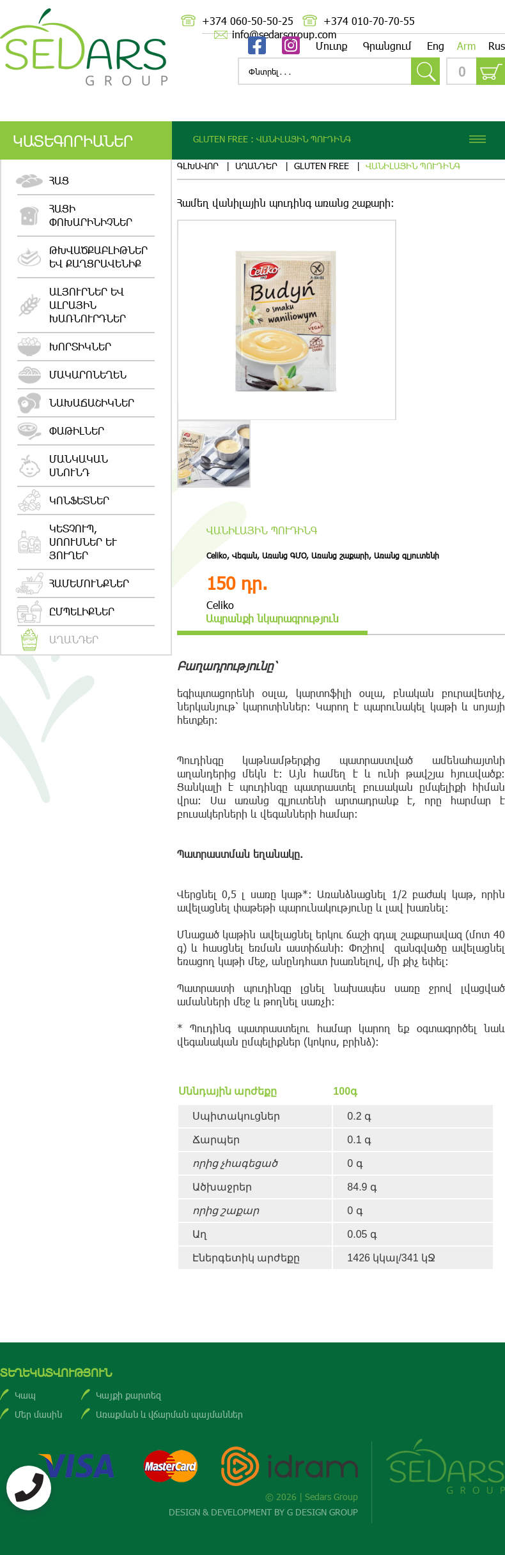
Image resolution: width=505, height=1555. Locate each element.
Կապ (25, 1395)
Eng (435, 45)
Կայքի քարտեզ (128, 1395)
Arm (466, 45)
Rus (496, 45)
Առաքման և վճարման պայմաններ (169, 1414)
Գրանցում (387, 45)
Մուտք (331, 45)
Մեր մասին (38, 1414)
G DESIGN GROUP (322, 1512)
